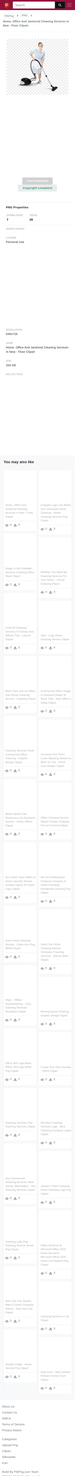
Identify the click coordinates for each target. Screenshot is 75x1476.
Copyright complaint (37, 188)
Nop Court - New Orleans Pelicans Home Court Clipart (55, 1372)
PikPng (9, 15)
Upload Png (10, 1445)
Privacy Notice (12, 1430)
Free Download (37, 180)
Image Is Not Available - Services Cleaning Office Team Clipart (20, 572)
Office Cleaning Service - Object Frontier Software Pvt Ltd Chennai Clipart (55, 820)
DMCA (6, 1418)
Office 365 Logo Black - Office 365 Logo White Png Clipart (19, 1065)
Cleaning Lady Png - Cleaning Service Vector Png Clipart (19, 1242)
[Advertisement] (37, 138)
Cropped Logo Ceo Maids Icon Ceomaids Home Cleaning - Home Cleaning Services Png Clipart (55, 513)
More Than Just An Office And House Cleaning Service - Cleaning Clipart (20, 694)
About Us (8, 1406)
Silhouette (9, 1457)
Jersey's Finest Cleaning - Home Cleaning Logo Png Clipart (55, 1187)
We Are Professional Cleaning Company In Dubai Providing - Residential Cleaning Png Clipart (55, 883)
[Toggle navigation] (69, 5)
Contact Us (9, 1412)
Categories (9, 1439)
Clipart (6, 1451)
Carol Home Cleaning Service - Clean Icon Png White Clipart (20, 942)
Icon (5, 1463)
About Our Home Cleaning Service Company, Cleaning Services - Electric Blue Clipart (54, 950)
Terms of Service (13, 1424)
